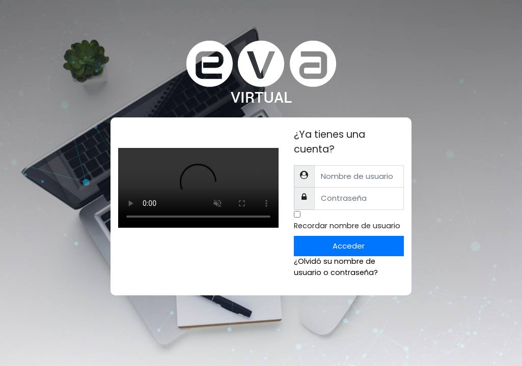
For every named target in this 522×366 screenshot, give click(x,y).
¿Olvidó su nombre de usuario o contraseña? (336, 267)
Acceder (349, 245)
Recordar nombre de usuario (347, 226)
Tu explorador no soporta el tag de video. (198, 188)
